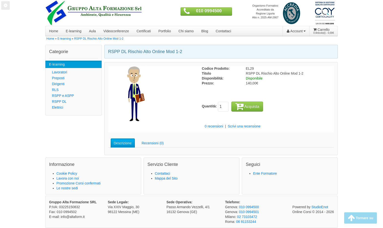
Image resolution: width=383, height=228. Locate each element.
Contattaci (223, 31)
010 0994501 (249, 212)
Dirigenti (56, 84)
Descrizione (123, 143)
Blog (204, 31)
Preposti (56, 78)
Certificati (144, 31)
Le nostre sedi (67, 188)
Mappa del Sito (166, 178)
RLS (54, 90)
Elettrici (56, 107)
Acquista (247, 106)
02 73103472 (247, 217)
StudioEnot (319, 207)
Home (53, 31)
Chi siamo (186, 31)
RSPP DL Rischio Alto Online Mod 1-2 (98, 38)
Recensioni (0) (153, 143)
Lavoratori (58, 72)
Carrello (323, 31)
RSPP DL (57, 101)
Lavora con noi (67, 178)
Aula (92, 31)
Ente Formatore (265, 173)
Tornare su (360, 218)
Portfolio (164, 31)
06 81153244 (246, 222)
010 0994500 (209, 10)
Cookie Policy (66, 173)
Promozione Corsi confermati (78, 183)
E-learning (73, 31)
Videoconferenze (116, 31)
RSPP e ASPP (61, 96)
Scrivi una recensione (244, 126)
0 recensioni (214, 126)
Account (296, 31)
